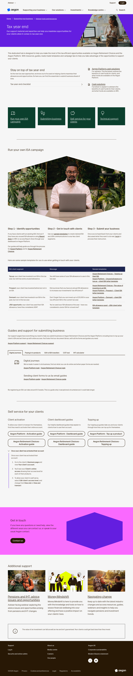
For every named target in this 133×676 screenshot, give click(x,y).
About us (50, 646)
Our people (51, 658)
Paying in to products (33, 353)
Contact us (18, 540)
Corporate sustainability (97, 650)
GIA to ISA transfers (51, 353)
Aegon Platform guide (32, 379)
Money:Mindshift (58, 596)
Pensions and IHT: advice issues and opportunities (24, 598)
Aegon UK (91, 646)
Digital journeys (15, 353)
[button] (35, 10)
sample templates (61, 234)
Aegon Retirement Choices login (53, 368)
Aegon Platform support (17, 343)
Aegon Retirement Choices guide (53, 379)
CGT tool (66, 353)
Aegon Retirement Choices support (40, 343)
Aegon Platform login (32, 368)
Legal (54, 671)
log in (117, 236)
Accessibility (76, 671)
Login (122, 3)
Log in (10, 650)
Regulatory (64, 671)
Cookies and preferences (40, 671)
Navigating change (100, 596)
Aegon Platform (16, 249)
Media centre (52, 650)
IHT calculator (78, 353)
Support (11, 646)
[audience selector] (12, 3)
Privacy (24, 671)
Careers (50, 654)
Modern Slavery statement (98, 654)
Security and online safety (17, 654)
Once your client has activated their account (26, 451)
